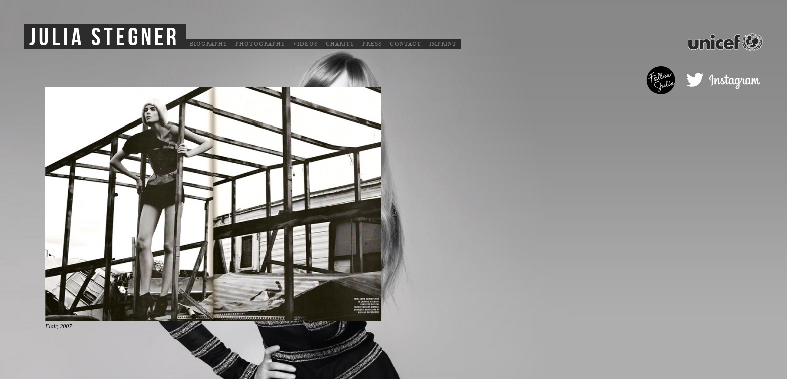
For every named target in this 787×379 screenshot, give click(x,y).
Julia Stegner (104, 38)
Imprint (443, 44)
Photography (260, 44)
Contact (405, 44)
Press (372, 44)
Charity (340, 44)
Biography (208, 44)
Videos (305, 44)
